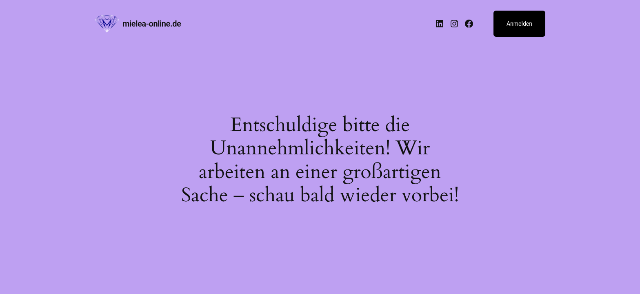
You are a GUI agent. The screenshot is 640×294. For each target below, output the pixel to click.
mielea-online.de (151, 24)
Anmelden (519, 23)
